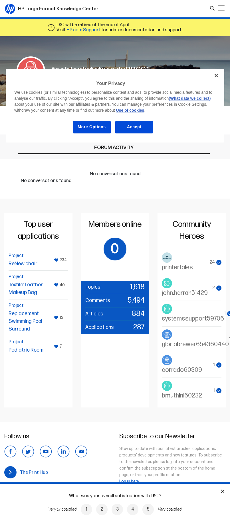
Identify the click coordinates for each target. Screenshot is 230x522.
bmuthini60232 (182, 395)
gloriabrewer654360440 (195, 344)
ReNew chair (23, 264)
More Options (92, 127)
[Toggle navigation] (221, 8)
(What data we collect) (190, 98)
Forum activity (114, 147)
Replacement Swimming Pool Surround (25, 321)
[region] (115, 105)
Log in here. (129, 481)
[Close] (216, 75)
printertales (177, 267)
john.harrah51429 (185, 293)
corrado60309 (182, 370)
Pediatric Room (26, 350)
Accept (134, 127)
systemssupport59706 (193, 319)
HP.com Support (83, 30)
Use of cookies (130, 110)
